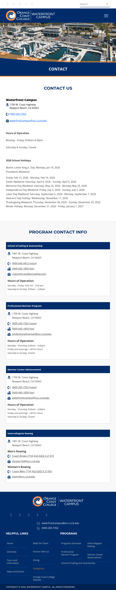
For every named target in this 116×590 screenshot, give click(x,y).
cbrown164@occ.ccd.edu (26, 461)
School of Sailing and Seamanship (78, 563)
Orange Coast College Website (44, 578)
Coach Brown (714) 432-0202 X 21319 (33, 456)
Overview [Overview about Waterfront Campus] (11, 551)
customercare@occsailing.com (29, 274)
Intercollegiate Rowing (94, 545)
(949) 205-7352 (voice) (24, 323)
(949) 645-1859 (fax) (23, 268)
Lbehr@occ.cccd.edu (23, 476)
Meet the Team (40, 543)
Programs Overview (71, 543)
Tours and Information (13, 561)
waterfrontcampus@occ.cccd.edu (28, 120)
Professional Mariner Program (70, 553)
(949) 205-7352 (18, 114)
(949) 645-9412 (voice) (24, 263)
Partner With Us (41, 551)
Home (10, 543)
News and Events (15, 571)
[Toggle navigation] (106, 15)
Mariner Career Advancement (95, 556)
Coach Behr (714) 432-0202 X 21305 (32, 471)
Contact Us (38, 568)
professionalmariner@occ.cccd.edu (32, 334)
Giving (36, 560)
